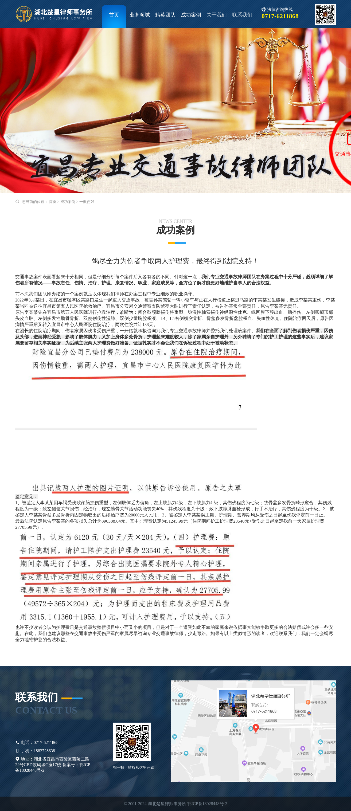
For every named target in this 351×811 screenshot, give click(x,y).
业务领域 (140, 15)
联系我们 (242, 15)
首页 (114, 15)
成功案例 (191, 15)
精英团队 (165, 15)
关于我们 (216, 15)
